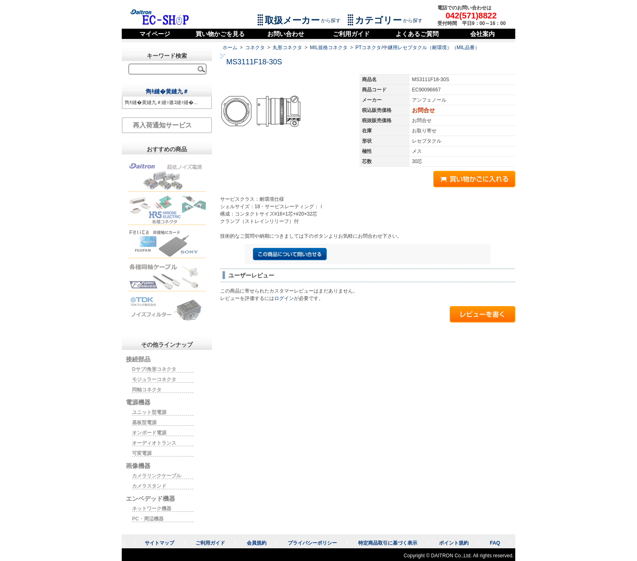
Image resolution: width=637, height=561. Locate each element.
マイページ (154, 33)
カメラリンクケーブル (156, 476)
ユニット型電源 (149, 412)
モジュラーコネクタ (154, 379)
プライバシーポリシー (312, 543)
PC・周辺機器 (148, 519)
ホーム (230, 47)
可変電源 (142, 453)
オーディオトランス (154, 443)
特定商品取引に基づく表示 (387, 543)
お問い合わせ (285, 33)
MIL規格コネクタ (329, 47)
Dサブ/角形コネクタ (154, 369)
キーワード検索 (167, 55)
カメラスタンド (149, 486)
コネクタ (255, 47)
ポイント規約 (453, 543)
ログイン (284, 298)
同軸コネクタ (147, 390)
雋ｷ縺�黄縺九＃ (167, 91)
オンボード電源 (149, 433)
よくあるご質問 (417, 33)
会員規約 (256, 543)
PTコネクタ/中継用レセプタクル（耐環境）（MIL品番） (417, 47)
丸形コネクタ (287, 47)
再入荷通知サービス (162, 125)
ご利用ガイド (351, 33)
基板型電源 (144, 422)
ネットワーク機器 (151, 508)
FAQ (495, 543)
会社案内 (482, 33)
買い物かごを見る (220, 33)
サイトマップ (159, 543)
